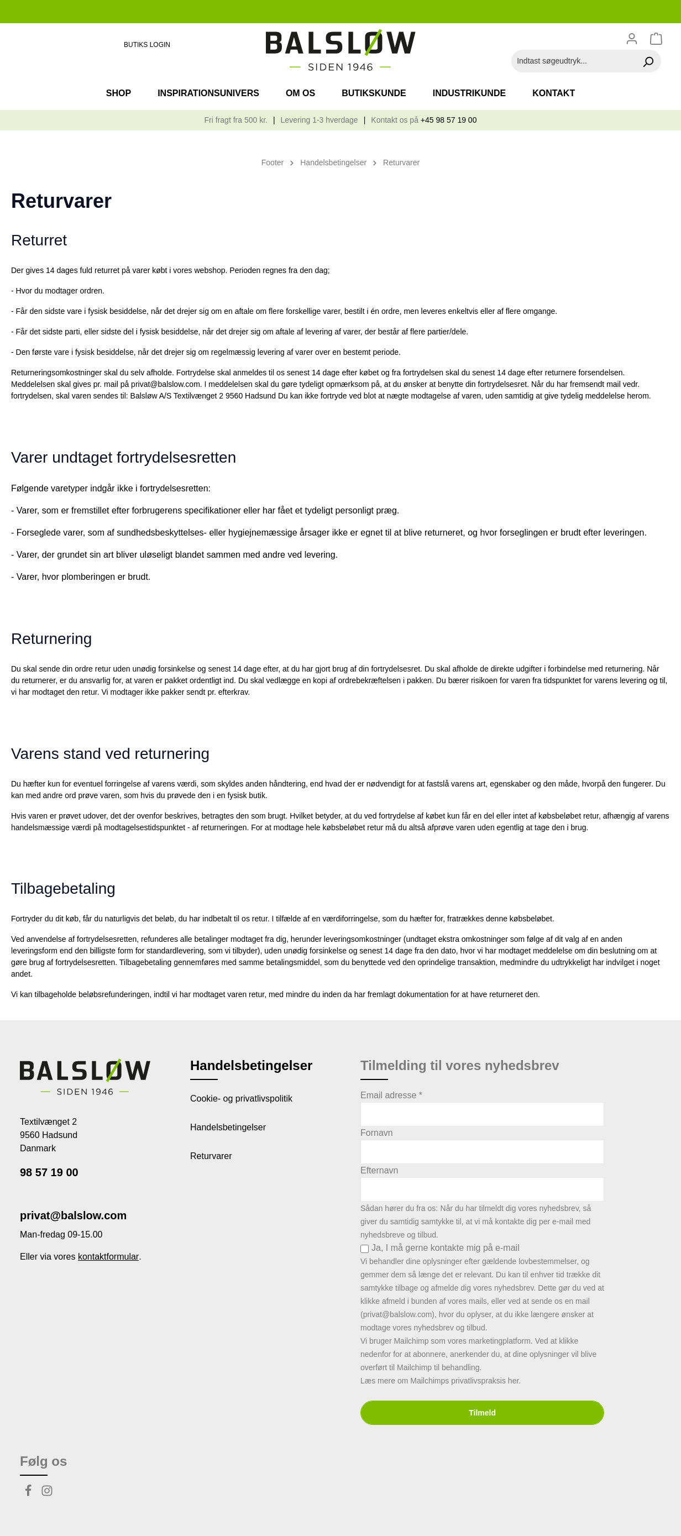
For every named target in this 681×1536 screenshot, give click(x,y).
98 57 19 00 (49, 1172)
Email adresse (391, 1095)
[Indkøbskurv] (657, 39)
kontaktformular (108, 1256)
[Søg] (648, 61)
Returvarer (211, 1156)
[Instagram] (47, 1493)
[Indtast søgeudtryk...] (573, 61)
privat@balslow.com (73, 1215)
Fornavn (376, 1132)
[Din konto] (632, 39)
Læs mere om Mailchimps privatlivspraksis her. (440, 1380)
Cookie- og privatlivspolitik (241, 1098)
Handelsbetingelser (228, 1127)
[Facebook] (29, 1493)
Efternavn (379, 1170)
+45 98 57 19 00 (449, 120)
